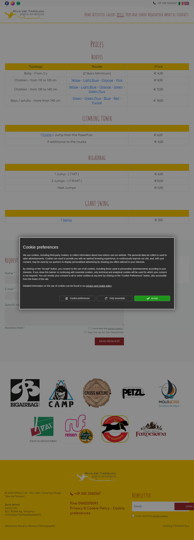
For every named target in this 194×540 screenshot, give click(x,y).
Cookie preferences (77, 298)
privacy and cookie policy (99, 286)
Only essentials (115, 298)
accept (152, 298)
